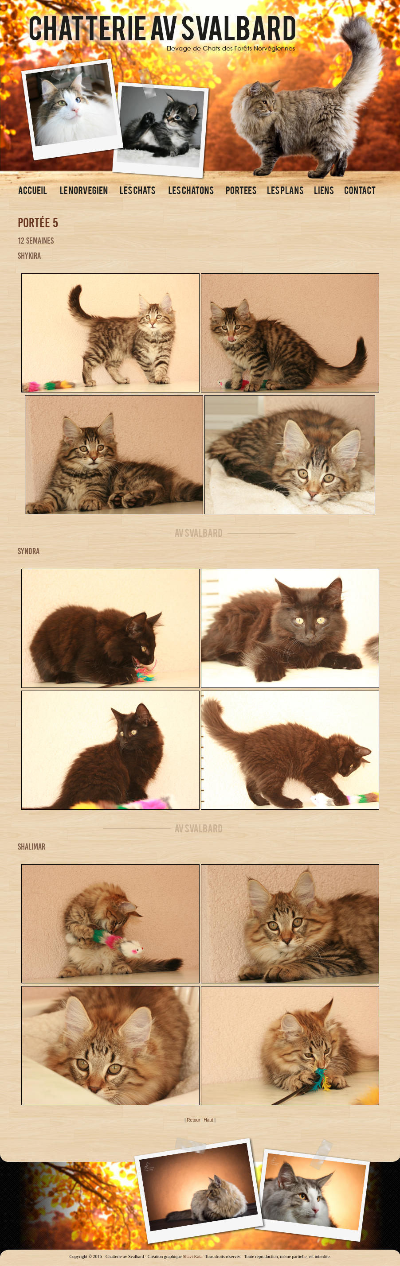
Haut (208, 1120)
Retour (193, 1120)
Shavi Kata (192, 1256)
